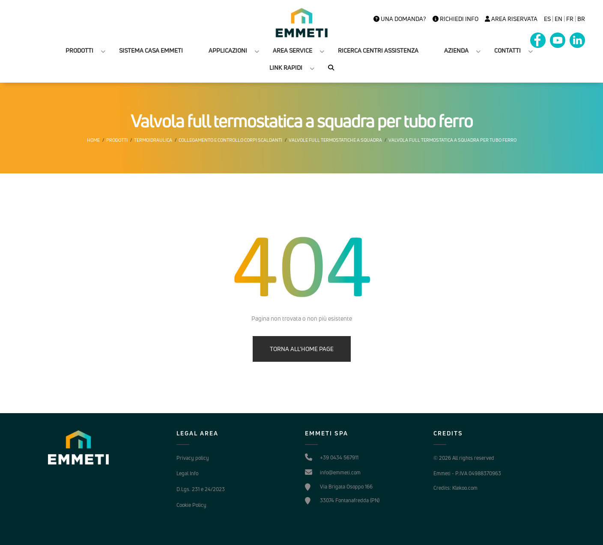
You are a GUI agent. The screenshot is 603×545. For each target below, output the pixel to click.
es (547, 19)
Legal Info (187, 473)
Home (93, 140)
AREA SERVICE (292, 50)
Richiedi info (455, 19)
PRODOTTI (79, 50)
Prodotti (117, 140)
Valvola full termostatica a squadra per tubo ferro (452, 140)
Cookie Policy (191, 505)
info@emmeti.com (340, 472)
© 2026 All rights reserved (463, 458)
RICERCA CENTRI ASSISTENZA (378, 50)
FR (569, 19)
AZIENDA (456, 50)
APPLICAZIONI (228, 50)
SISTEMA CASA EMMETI (151, 50)
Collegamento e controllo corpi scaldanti (230, 140)
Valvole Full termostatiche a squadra (335, 140)
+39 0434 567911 (339, 457)
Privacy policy (192, 458)
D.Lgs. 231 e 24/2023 (200, 489)
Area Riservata (511, 19)
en (558, 19)
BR (581, 19)
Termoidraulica (153, 140)
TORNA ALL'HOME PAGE (302, 349)
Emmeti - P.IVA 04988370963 (467, 473)
